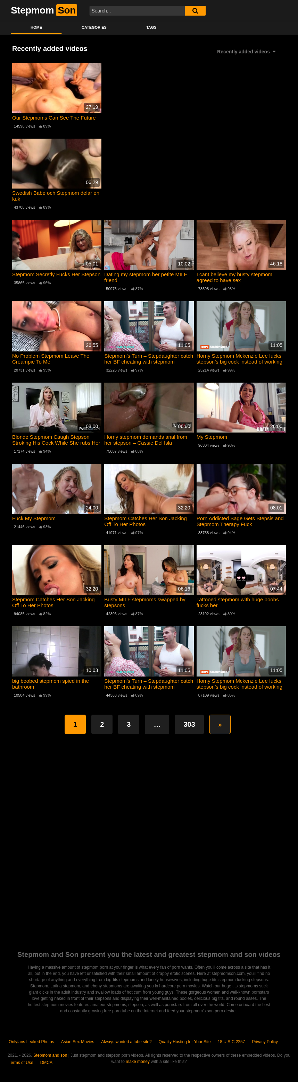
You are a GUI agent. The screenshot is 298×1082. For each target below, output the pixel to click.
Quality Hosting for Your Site (185, 1041)
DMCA (46, 1062)
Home (36, 27)
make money (138, 1061)
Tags (151, 27)
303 (189, 724)
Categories (94, 27)
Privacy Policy (265, 1041)
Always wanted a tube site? (126, 1041)
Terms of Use (21, 1062)
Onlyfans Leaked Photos (31, 1041)
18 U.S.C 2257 (231, 1041)
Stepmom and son (50, 1055)
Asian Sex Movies (77, 1041)
